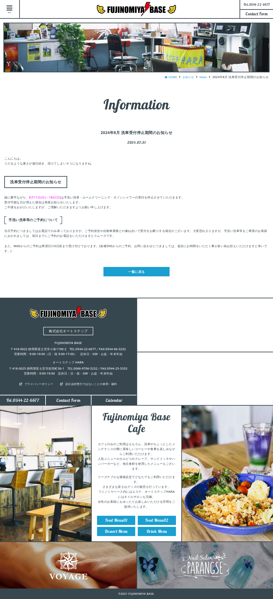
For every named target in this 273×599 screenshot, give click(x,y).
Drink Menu (157, 537)
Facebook (265, 69)
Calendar (114, 403)
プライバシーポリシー (37, 386)
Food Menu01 (116, 525)
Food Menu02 (156, 525)
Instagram (265, 45)
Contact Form (256, 13)
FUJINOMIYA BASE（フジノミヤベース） (136, 9)
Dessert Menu (116, 537)
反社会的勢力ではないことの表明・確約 (92, 386)
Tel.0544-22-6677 (22, 403)
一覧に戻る (136, 272)
